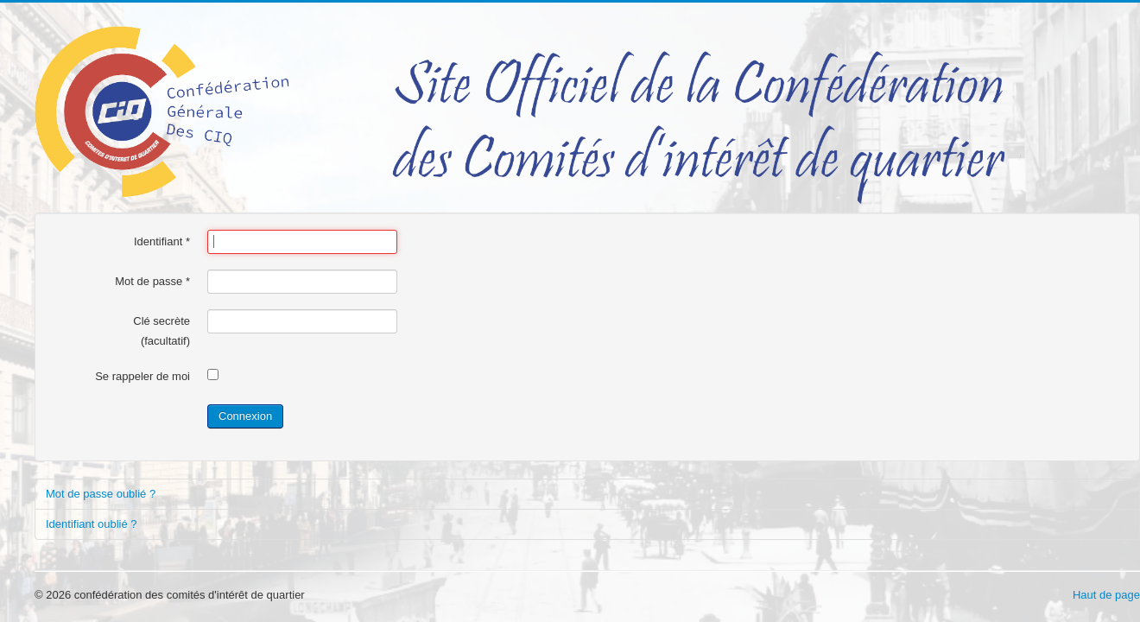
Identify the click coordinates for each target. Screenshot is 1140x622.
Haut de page (1106, 594)
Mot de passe (152, 281)
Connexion (245, 415)
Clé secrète (161, 320)
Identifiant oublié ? (91, 523)
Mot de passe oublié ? (100, 493)
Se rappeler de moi (142, 376)
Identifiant (162, 241)
